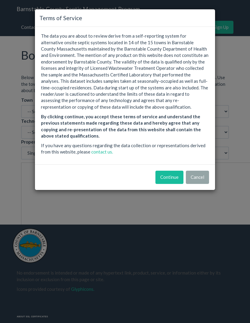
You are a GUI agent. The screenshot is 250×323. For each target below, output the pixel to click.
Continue (169, 177)
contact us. (102, 151)
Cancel (197, 177)
